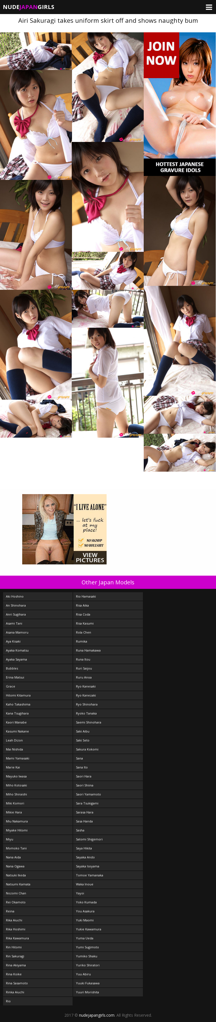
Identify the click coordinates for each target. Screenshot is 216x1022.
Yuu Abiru (83, 974)
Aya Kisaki (13, 641)
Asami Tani (14, 623)
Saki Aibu (82, 731)
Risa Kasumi (85, 623)
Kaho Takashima (18, 704)
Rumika (81, 641)
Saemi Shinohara (88, 722)
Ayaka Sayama (16, 659)
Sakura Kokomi (87, 749)
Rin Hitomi (14, 947)
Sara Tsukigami (87, 803)
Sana (79, 758)
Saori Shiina (84, 785)
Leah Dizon (14, 740)
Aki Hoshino (15, 596)
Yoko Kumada (86, 902)
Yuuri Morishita (87, 992)
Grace (10, 686)
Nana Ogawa (15, 866)
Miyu (9, 839)
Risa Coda (83, 614)
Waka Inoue (84, 884)
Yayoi (80, 893)
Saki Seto (82, 740)
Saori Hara (83, 776)
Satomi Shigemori (89, 839)
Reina (10, 911)
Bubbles (12, 668)
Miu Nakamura (17, 821)
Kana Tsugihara (17, 713)
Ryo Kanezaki (86, 695)
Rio (8, 1001)
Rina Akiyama (16, 965)
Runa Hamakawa (88, 650)
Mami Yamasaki (17, 758)
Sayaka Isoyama (87, 866)
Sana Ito (82, 767)
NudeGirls (28, 7)
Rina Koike (14, 974)
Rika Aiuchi (14, 920)
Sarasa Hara (84, 812)
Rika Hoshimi (15, 929)
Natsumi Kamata (18, 884)
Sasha (80, 830)
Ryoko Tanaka (86, 713)
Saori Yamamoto (88, 794)
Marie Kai (13, 767)
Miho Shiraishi (16, 794)
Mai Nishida (14, 749)
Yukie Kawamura (88, 929)
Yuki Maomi (85, 920)
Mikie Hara (14, 812)
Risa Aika (82, 605)
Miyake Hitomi (17, 830)
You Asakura (85, 911)
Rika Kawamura (17, 938)
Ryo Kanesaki (86, 686)
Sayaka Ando (85, 857)
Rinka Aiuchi (15, 992)
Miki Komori (15, 803)
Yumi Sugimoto (87, 947)
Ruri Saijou (84, 668)
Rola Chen (83, 632)
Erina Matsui (15, 677)
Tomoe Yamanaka (89, 875)
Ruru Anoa (84, 677)
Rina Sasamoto (17, 983)
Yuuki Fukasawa (88, 983)
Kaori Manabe (16, 722)
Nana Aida (13, 857)
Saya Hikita (84, 848)
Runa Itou (83, 659)
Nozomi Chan (16, 893)
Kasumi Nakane (17, 731)
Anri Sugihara (16, 614)
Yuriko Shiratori (88, 965)
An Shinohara (16, 605)
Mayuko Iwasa (16, 776)
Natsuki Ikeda (16, 875)
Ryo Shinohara (87, 704)
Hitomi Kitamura (18, 695)
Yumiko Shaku (86, 956)
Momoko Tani (16, 848)
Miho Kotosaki (16, 785)
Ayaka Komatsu (17, 650)
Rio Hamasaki (86, 596)
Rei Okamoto (16, 902)
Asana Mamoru (17, 632)
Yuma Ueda (84, 938)
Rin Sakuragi (15, 956)
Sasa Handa (84, 821)
